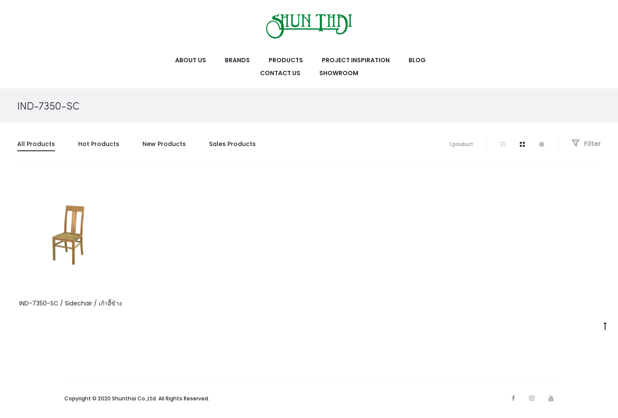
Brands (237, 60)
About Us (190, 60)
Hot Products (98, 144)
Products (286, 60)
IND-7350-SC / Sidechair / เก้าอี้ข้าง (70, 303)
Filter (586, 144)
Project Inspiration (356, 60)
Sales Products (232, 144)
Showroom (338, 73)
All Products (36, 144)
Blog (417, 60)
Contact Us (280, 73)
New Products (164, 144)
